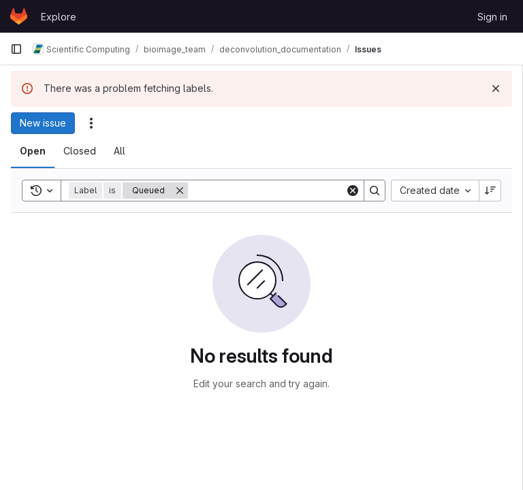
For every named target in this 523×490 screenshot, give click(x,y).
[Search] (272, 190)
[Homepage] (18, 16)
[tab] (32, 151)
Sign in (492, 16)
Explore (58, 16)
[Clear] (353, 190)
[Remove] (180, 190)
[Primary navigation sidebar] (16, 49)
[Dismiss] (496, 88)
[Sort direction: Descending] (490, 190)
